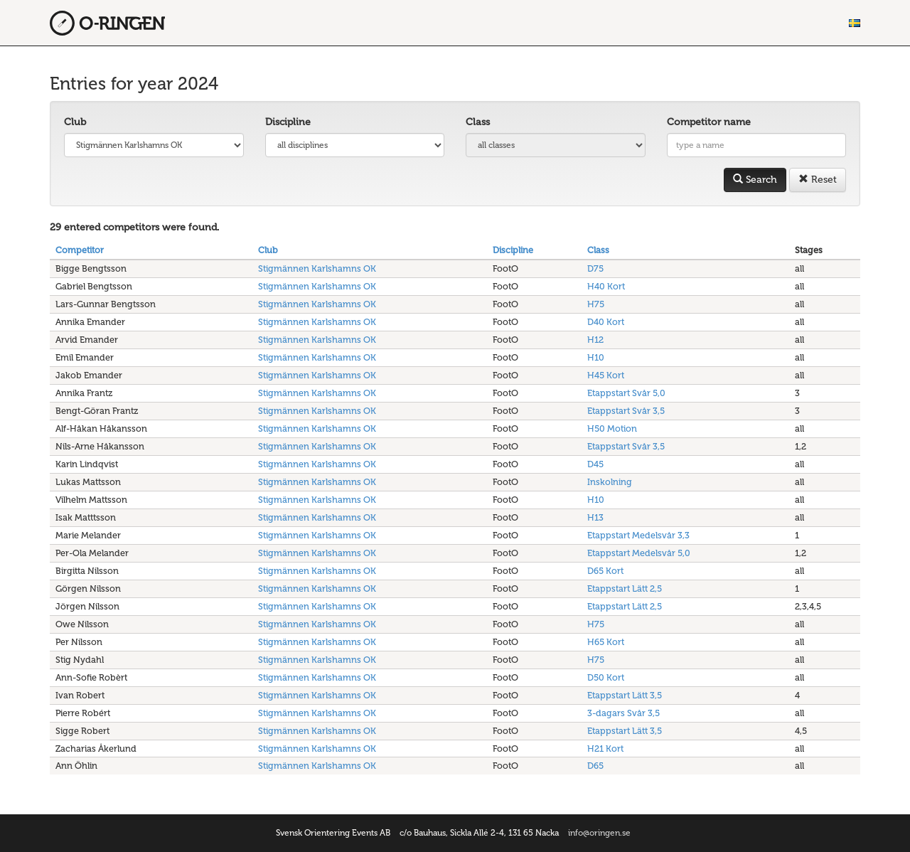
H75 (595, 304)
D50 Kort (605, 677)
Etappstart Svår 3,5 (626, 410)
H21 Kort (605, 748)
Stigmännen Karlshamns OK (317, 268)
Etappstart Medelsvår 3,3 (638, 535)
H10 (595, 357)
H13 (595, 517)
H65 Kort (605, 642)
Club (75, 122)
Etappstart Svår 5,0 (626, 393)
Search (755, 180)
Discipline (288, 122)
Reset (817, 180)
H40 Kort (606, 286)
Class (478, 122)
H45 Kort (605, 375)
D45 (595, 464)
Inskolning (609, 481)
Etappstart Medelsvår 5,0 (638, 553)
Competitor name (709, 122)
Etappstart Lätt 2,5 (624, 588)
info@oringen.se (599, 833)
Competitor (79, 250)
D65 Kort (605, 570)
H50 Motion (612, 428)
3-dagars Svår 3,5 (623, 713)
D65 (595, 765)
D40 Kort (605, 321)
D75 (595, 268)
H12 (595, 339)
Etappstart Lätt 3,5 (624, 695)
